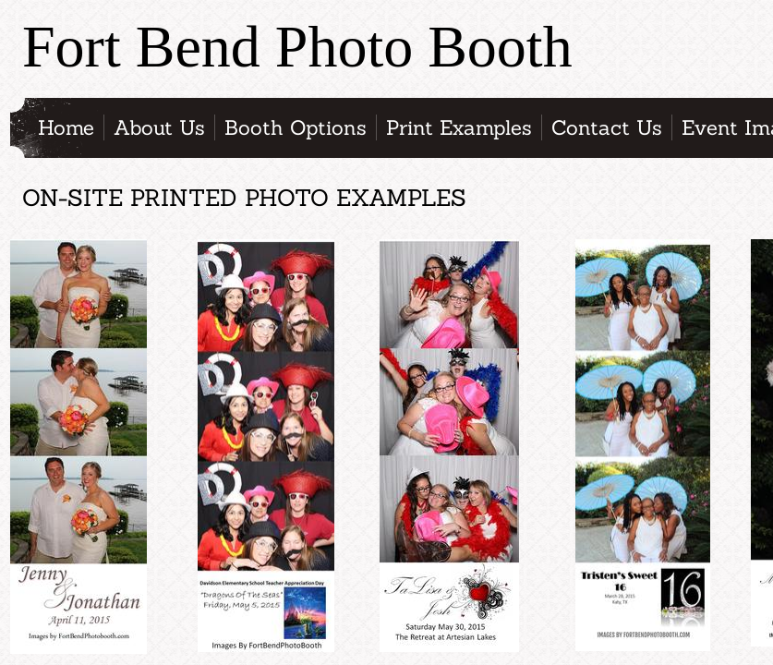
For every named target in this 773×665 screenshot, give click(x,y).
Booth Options (295, 127)
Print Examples (459, 127)
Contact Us (606, 127)
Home (66, 127)
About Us (159, 127)
